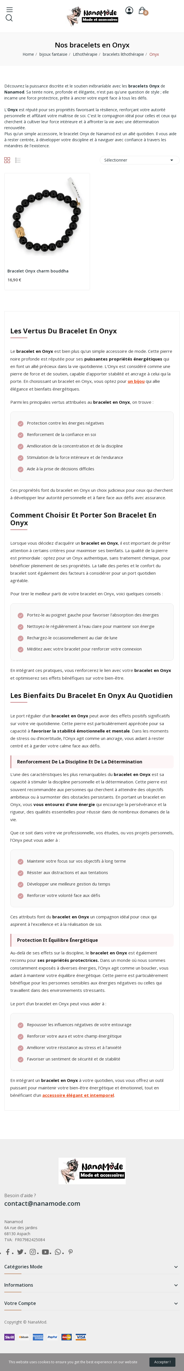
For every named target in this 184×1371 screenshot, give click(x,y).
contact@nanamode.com (42, 1203)
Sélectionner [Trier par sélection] (139, 160)
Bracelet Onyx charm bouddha (38, 271)
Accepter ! (162, 1362)
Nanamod (14, 92)
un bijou (136, 381)
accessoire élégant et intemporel (78, 1095)
